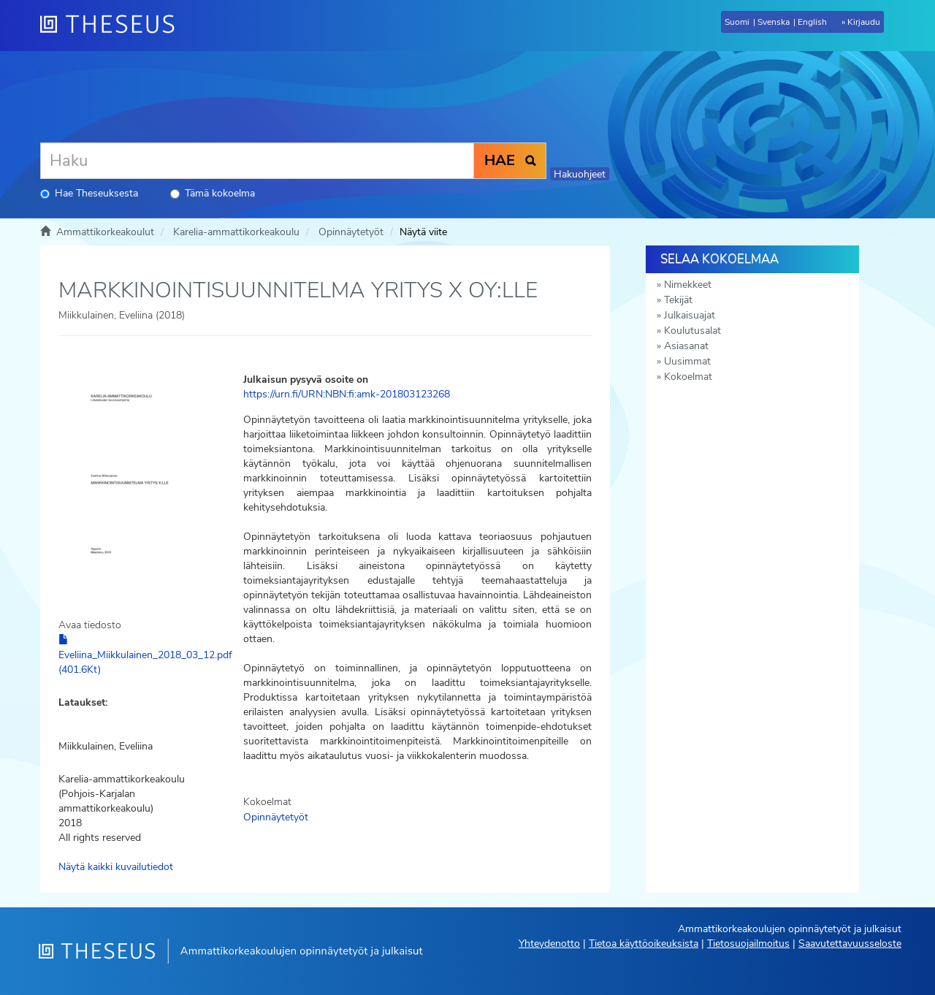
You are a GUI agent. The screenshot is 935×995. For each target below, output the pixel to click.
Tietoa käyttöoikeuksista (643, 943)
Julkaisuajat (689, 315)
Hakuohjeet (580, 174)
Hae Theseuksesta (89, 193)
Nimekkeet (687, 284)
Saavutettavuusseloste (849, 943)
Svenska (773, 22)
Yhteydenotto (549, 943)
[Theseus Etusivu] (113, 25)
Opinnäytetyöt (350, 232)
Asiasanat (686, 346)
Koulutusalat (692, 331)
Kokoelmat (688, 377)
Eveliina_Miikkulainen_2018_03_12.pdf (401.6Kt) (145, 655)
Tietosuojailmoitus (748, 943)
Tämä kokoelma (212, 193)
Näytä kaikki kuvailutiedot (115, 867)
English (812, 22)
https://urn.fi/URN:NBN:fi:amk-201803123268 (346, 394)
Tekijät (678, 300)
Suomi (737, 22)
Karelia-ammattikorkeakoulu (236, 232)
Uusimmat (687, 361)
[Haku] (257, 160)
